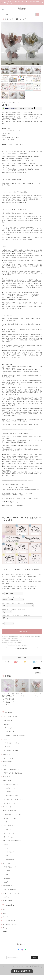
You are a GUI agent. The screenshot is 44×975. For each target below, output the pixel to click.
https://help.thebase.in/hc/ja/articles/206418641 (15, 299)
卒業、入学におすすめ (10, 867)
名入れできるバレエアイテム (12, 750)
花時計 (6, 855)
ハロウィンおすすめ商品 (9, 889)
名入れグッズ (6, 777)
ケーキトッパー (7, 780)
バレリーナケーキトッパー (11, 784)
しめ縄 (6, 874)
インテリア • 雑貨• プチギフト (11, 810)
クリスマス (7, 870)
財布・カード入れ (9, 837)
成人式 (6, 882)
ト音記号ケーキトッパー (10, 788)
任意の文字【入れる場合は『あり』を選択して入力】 (16, 609)
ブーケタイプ (7, 728)
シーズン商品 (6, 863)
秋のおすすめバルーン (9, 885)
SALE (4, 765)
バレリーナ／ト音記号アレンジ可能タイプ (15, 735)
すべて (7, 661)
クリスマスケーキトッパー (11, 792)
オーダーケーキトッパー (10, 803)
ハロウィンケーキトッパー (11, 795)
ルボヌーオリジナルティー (11, 818)
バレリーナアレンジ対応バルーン (13, 743)
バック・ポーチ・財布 (9, 825)
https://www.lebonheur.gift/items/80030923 (14, 202)
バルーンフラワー (7, 720)
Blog (4, 913)
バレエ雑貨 (7, 747)
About (5, 909)
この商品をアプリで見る (22, 648)
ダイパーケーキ (7, 807)
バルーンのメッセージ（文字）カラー (12, 597)
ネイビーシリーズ (9, 833)
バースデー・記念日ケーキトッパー (13, 799)
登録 (34, 957)
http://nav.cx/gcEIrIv (27, 445)
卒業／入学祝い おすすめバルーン (12, 840)
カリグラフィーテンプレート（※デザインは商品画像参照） (18, 603)
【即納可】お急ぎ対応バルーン (11, 769)
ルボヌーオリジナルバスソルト (12, 814)
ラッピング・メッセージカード (11, 893)
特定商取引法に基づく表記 (10, 924)
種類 (3, 593)
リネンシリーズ (8, 829)
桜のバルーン (6, 754)
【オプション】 (7, 897)
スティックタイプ (9, 731)
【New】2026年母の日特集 (10, 716)
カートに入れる (22, 631)
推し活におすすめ (7, 761)
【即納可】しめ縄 (9, 859)
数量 (3, 623)
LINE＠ (5, 931)
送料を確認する (18, 642)
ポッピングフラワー (8, 901)
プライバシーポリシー (9, 920)
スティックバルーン (8, 758)
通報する (38, 672)
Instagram (6, 928)
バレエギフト (6, 739)
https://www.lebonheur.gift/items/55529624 (14, 172)
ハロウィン (7, 878)
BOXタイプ (7, 724)
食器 (5, 822)
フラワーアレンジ (9, 852)
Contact (5, 917)
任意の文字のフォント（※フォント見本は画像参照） (16, 615)
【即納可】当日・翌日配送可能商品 (12, 773)
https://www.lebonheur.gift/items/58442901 (17, 158)
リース (6, 848)
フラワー (5, 844)
